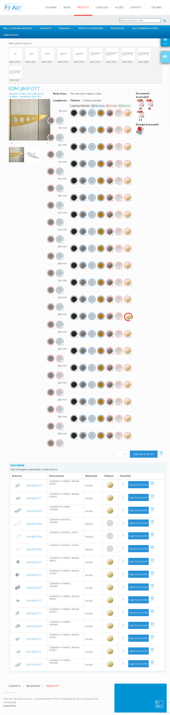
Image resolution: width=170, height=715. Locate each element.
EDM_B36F (143, 62)
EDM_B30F (127, 62)
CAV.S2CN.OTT (34, 626)
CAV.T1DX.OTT (34, 639)
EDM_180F (47, 62)
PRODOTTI (52, 686)
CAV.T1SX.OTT (33, 652)
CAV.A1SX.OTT (34, 498)
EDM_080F (14, 62)
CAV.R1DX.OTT (34, 562)
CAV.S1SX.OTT (33, 613)
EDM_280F (79, 62)
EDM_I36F (14, 80)
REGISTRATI (33, 686)
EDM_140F (31, 62)
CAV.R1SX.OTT (34, 575)
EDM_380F (111, 62)
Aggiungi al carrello (143, 454)
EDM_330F (95, 62)
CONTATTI (14, 686)
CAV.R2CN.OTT (34, 588)
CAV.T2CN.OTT (34, 664)
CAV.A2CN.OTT (34, 511)
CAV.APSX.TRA (33, 549)
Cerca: (165, 20)
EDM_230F (63, 62)
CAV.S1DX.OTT (34, 600)
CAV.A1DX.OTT (34, 485)
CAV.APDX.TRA (34, 536)
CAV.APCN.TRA (34, 524)
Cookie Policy (9, 706)
